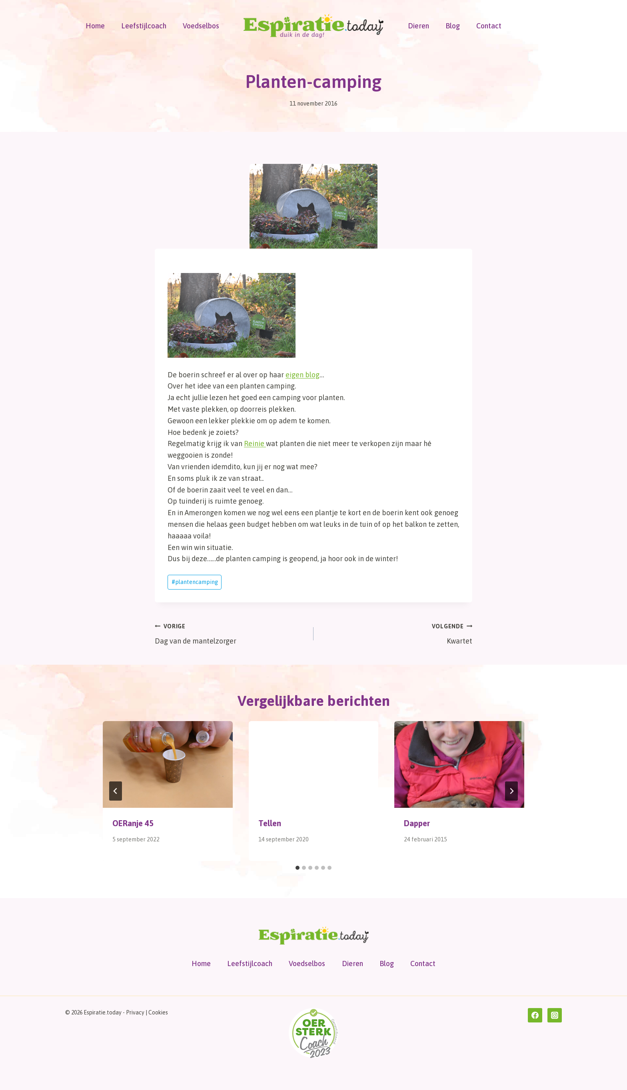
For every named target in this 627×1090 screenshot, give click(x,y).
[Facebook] (535, 1015)
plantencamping (195, 582)
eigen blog (302, 375)
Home (95, 26)
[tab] (298, 868)
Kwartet (396, 632)
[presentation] (168, 764)
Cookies (158, 1012)
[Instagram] (554, 1015)
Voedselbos (201, 26)
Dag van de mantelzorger (230, 632)
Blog (452, 26)
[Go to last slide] (115, 791)
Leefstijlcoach (143, 26)
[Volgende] (511, 791)
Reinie (255, 443)
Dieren (418, 26)
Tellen (269, 823)
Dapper (417, 823)
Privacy (135, 1012)
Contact (488, 26)
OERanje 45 (133, 823)
